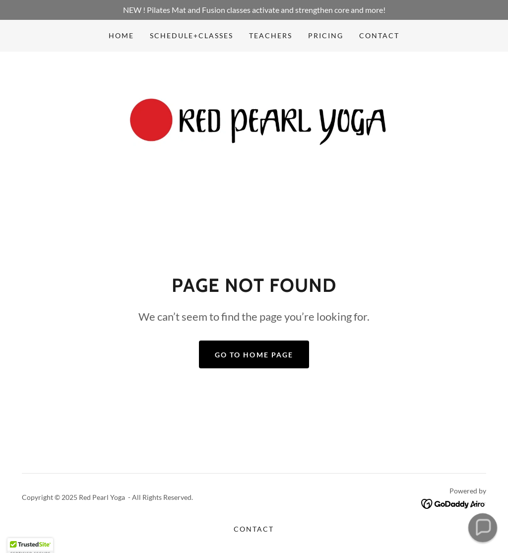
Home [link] (121, 35)
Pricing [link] (325, 35)
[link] (254, 123)
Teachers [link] (270, 35)
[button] (483, 528)
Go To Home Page (254, 354)
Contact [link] (379, 35)
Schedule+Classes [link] (191, 35)
